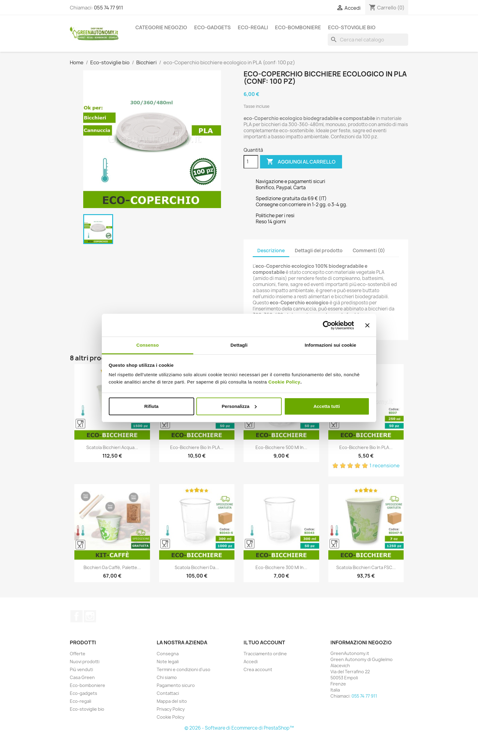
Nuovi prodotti (84, 661)
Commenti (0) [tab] (369, 250)
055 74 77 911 (108, 7)
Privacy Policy (171, 709)
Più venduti (81, 669)
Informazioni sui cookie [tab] (330, 345)
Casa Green (82, 677)
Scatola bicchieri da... (197, 567)
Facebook (76, 616)
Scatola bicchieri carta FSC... (366, 567)
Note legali (168, 661)
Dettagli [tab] (239, 345)
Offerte (77, 653)
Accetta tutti (326, 406)
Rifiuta (151, 406)
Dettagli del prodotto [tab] (319, 250)
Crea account (258, 669)
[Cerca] (368, 40)
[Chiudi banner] (367, 325)
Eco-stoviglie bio (352, 27)
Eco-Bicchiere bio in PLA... (196, 447)
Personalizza (239, 406)
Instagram (90, 616)
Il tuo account (264, 642)
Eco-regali (253, 27)
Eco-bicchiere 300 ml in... (281, 567)
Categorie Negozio (161, 27)
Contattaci (168, 693)
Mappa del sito (172, 701)
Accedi (251, 661)
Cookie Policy (284, 381)
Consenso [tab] (147, 345)
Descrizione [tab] (271, 250)
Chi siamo (167, 677)
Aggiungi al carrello (301, 162)
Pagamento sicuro (176, 685)
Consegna (168, 653)
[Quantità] (251, 161)
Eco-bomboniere (298, 27)
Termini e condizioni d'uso (183, 669)
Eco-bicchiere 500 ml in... (281, 447)
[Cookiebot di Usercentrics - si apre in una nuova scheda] (327, 325)
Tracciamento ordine (265, 653)
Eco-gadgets (212, 27)
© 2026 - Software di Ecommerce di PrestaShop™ (239, 728)
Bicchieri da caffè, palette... (112, 567)
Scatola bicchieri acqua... (112, 447)
